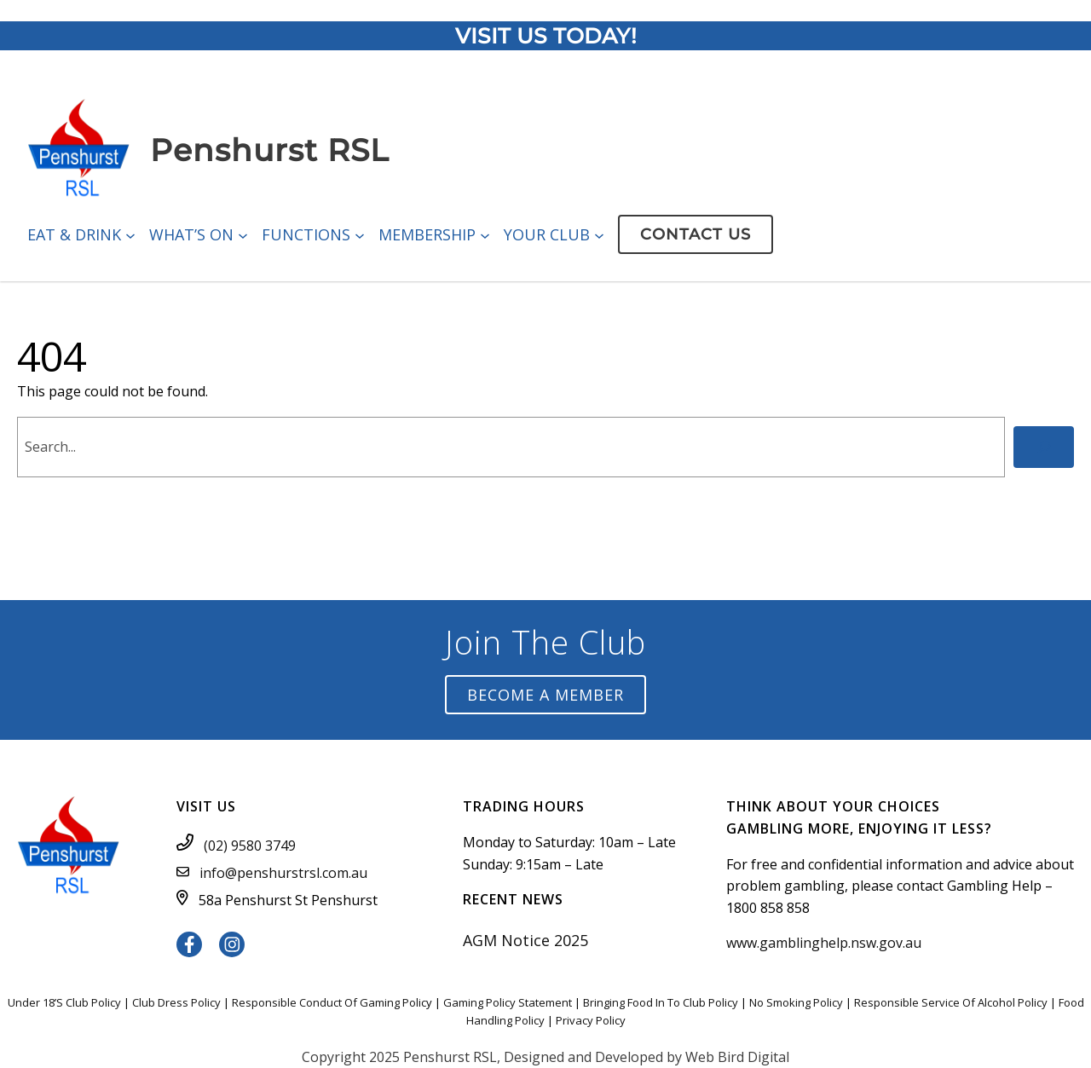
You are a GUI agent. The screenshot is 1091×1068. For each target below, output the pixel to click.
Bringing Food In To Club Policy (660, 1002)
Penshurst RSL (269, 150)
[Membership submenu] (485, 234)
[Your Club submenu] (599, 234)
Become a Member (545, 694)
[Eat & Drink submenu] (130, 234)
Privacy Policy (591, 1020)
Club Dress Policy (176, 1002)
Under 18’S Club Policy (64, 1002)
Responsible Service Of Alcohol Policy (951, 1002)
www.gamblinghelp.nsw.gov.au (823, 942)
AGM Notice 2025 (525, 940)
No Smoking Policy (796, 1002)
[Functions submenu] (360, 234)
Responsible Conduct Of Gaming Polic (329, 1002)
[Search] (1043, 447)
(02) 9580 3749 (250, 845)
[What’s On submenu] (243, 234)
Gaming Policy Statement (507, 1002)
